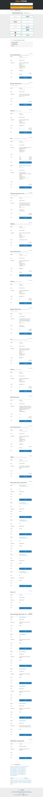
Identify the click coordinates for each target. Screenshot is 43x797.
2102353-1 (25, 781)
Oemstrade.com (21, 1)
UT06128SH (20, 781)
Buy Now (25, 77)
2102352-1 (12, 780)
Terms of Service (14, 792)
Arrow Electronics (19, 55)
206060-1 (11, 782)
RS (18, 138)
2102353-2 (29, 781)
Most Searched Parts (22, 791)
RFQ (25, 162)
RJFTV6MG (25, 782)
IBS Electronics (15, 397)
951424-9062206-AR (22, 571)
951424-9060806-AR (22, 554)
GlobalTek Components (17, 741)
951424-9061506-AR (22, 634)
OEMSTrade (21, 789)
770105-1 (20, 141)
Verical (16, 110)
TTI (19, 339)
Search (21, 7)
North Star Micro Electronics (18, 482)
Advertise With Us (21, 793)
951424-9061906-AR (22, 537)
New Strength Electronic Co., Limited (21, 614)
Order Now (25, 104)
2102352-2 (16, 780)
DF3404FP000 (28, 780)
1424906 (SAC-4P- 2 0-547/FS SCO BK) (21, 766)
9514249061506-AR (22, 720)
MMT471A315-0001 (13, 781)
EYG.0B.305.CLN (22, 780)
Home (12, 10)
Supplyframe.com (26, 794)
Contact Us (14, 791)
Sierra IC (13, 592)
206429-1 (29, 782)
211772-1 (20, 782)
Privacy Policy (28, 791)
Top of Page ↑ (31, 53)
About (17, 791)
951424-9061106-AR (22, 485)
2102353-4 (16, 782)
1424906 (20, 56)
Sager (18, 457)
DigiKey (20, 224)
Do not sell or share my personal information (24, 792)
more (20, 206)
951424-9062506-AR (22, 502)
